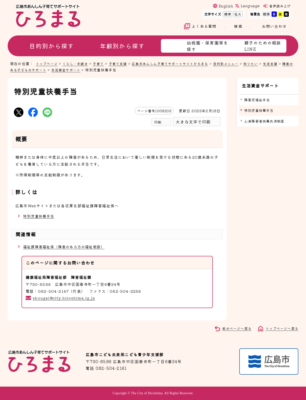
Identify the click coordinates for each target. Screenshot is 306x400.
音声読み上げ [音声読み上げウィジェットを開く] (280, 6)
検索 (238, 26)
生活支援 (283, 63)
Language (250, 5)
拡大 (237, 14)
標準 (227, 14)
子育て (102, 63)
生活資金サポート (80, 69)
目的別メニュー (236, 63)
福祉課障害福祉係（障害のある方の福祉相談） (66, 246)
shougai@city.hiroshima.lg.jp (65, 298)
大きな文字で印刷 (193, 122)
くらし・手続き (77, 63)
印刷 (157, 121)
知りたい (263, 63)
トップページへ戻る (280, 328)
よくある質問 (204, 26)
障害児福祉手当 (257, 97)
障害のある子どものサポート (35, 69)
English (226, 6)
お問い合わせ (274, 26)
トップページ (47, 63)
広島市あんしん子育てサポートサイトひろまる (177, 63)
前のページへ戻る (234, 328)
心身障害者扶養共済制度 (264, 118)
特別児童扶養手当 (39, 216)
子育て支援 (122, 63)
